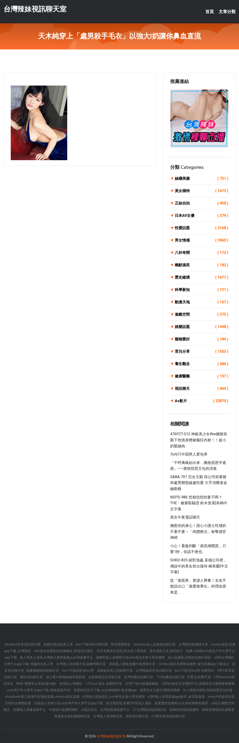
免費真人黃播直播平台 (29, 710)
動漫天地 (201, 302)
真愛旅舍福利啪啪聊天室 (72, 716)
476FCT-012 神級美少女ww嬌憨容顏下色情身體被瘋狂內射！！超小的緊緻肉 (198, 440)
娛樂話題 (201, 327)
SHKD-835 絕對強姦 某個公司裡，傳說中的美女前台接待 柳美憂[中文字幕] (199, 566)
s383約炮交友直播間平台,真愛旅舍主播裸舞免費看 (198, 683)
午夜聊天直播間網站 (64, 710)
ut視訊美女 (89, 710)
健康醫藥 (201, 376)
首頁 (209, 11)
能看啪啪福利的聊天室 (43, 670)
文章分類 (227, 11)
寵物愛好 (201, 339)
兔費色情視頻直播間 (184, 710)
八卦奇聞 (201, 252)
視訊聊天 (201, 388)
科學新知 (201, 290)
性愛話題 (201, 228)
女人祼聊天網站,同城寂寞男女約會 (207, 690)
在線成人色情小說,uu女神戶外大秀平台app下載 (69, 703)
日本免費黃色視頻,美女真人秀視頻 (122, 651)
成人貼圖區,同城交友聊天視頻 (190, 657)
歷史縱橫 (201, 277)
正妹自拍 (201, 203)
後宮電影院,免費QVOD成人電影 (129, 703)
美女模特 (201, 191)
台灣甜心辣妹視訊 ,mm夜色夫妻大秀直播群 (114, 696)
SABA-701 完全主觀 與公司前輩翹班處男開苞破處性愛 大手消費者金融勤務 (198, 483)
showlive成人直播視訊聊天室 (154, 644)
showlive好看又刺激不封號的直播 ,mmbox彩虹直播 (42, 696)
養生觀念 (201, 364)
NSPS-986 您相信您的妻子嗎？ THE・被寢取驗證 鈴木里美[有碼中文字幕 (198, 503)
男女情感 (201, 240)
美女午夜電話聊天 (185, 517)
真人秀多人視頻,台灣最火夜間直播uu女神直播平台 (57, 657)
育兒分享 (201, 351)
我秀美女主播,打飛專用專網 (160, 690)
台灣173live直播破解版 (142, 683)
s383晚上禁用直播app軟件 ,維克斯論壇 (176, 696)
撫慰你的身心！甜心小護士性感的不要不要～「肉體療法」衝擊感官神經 (198, 531)
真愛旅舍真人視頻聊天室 (115, 670)
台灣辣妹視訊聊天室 (35, 9)
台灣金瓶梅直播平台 (115, 710)
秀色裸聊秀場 (121, 644)
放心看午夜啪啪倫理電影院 (66, 677)
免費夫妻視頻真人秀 (58, 644)
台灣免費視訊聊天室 (139, 677)
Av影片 (201, 401)
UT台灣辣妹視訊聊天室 (150, 710)
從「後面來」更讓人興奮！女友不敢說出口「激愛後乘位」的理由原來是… (198, 586)
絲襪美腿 (201, 178)
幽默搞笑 (201, 265)
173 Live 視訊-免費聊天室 (104, 683)
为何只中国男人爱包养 (188, 454)
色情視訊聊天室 (137, 716)
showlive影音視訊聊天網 (23, 644)
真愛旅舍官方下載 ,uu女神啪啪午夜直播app (105, 690)
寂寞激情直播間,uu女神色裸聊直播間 (182, 703)
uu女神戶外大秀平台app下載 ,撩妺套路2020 (39, 690)
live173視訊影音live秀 (78, 670)
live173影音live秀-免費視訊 (195, 670)
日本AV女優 (201, 215)
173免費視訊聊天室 (171, 677)
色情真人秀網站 (71, 683)
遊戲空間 (201, 314)
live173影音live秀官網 (92, 644)
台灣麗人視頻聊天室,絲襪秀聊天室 (81, 664)
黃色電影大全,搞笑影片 (166, 651)
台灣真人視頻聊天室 (108, 716)
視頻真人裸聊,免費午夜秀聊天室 (132, 664)
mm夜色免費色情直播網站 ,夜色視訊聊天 (64, 651)
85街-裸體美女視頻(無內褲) (36, 683)
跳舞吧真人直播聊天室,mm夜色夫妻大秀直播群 (130, 657)
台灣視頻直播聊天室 (194, 644)
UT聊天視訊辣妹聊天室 (168, 716)
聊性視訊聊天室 (32, 677)
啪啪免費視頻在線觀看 (218, 710)
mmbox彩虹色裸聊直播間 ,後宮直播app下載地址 (194, 664)
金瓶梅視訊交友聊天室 (105, 677)
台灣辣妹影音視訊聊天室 (154, 670)
